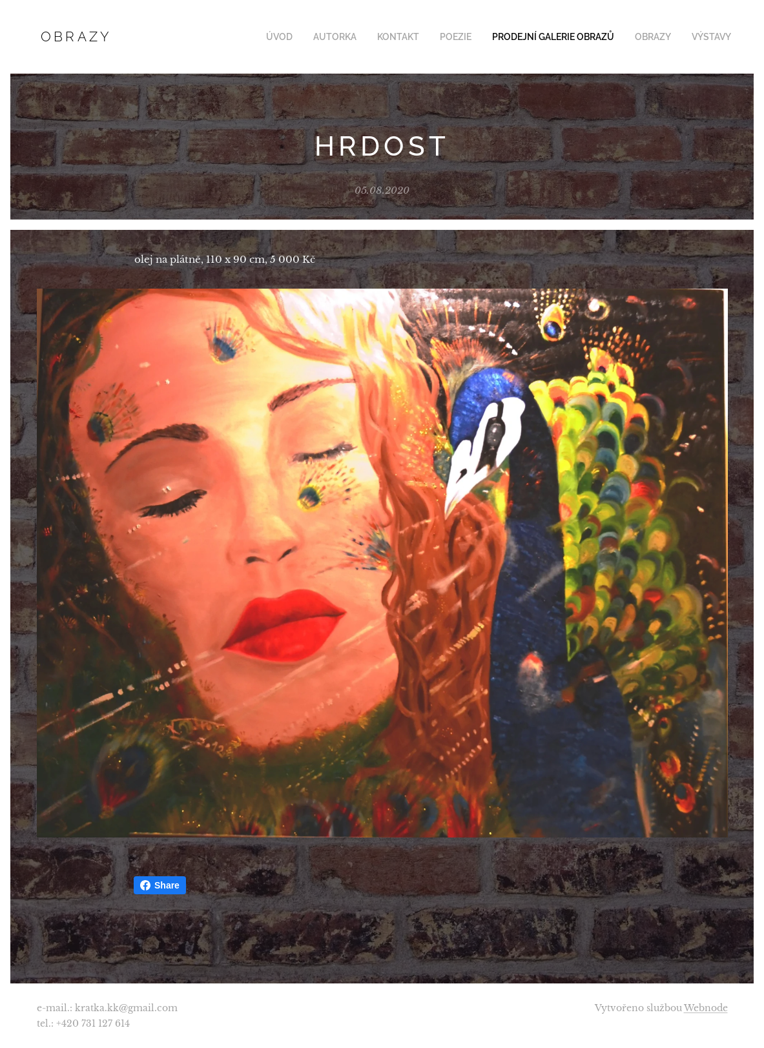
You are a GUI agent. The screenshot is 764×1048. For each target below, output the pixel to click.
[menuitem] (303, 37)
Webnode (706, 1008)
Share (160, 885)
